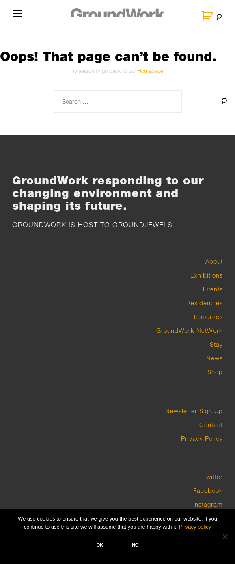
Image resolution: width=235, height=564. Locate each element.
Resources (207, 316)
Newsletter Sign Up (194, 410)
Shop (215, 371)
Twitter (213, 476)
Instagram (208, 504)
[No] (225, 536)
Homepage (150, 70)
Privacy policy (195, 527)
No (135, 544)
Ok (99, 544)
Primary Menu (15, 17)
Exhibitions (206, 275)
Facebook (208, 490)
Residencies (204, 302)
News (214, 358)
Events (213, 289)
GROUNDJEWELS (142, 225)
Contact (211, 424)
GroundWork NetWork (189, 330)
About (214, 261)
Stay (216, 344)
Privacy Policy (202, 438)
